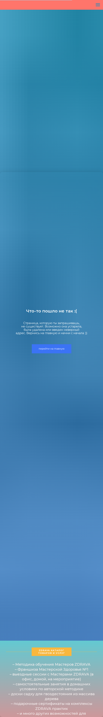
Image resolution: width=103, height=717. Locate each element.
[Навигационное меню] (98, 4)
